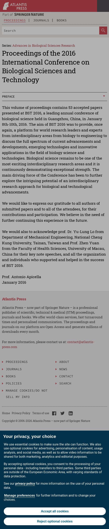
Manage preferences (19, 495)
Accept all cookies (55, 511)
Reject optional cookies (55, 521)
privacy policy (25, 483)
